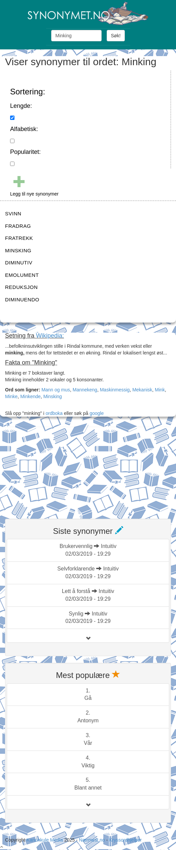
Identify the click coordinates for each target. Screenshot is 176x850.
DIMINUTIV (18, 262)
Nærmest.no (92, 840)
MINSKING (18, 250)
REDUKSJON (21, 287)
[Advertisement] (55, 469)
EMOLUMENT (22, 275)
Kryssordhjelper (125, 840)
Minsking (52, 396)
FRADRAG (18, 226)
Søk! (116, 35)
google (97, 413)
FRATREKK (19, 238)
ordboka (53, 413)
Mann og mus (55, 389)
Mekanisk (142, 389)
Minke (11, 396)
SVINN (13, 213)
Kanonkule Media (45, 840)
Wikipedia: (50, 335)
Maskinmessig (115, 389)
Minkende (30, 396)
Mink (160, 389)
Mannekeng (85, 389)
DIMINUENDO (22, 299)
